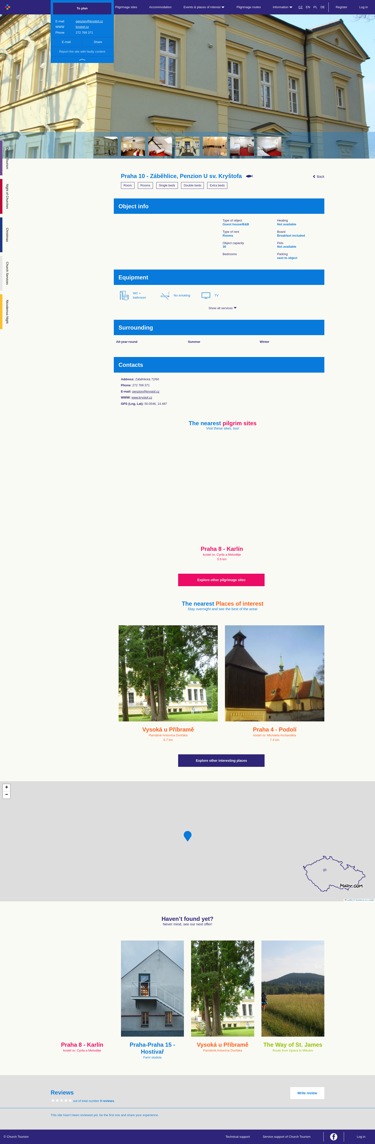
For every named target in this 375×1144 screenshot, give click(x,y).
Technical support (237, 1136)
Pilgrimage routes (248, 7)
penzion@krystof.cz (89, 21)
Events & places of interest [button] (204, 7)
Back (318, 176)
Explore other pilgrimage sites (221, 580)
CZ (300, 7)
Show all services (223, 308)
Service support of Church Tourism (286, 1136)
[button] (188, 836)
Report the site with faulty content (82, 51)
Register (341, 7)
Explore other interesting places (221, 761)
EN (308, 7)
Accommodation (160, 7)
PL (315, 7)
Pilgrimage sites (126, 7)
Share (98, 42)
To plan (82, 8)
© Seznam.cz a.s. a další (364, 900)
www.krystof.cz (142, 397)
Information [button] (282, 7)
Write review (307, 1093)
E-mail (66, 42)
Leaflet (348, 900)
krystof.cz (82, 27)
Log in (363, 7)
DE (323, 7)
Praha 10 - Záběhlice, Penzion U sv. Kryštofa (181, 176)
